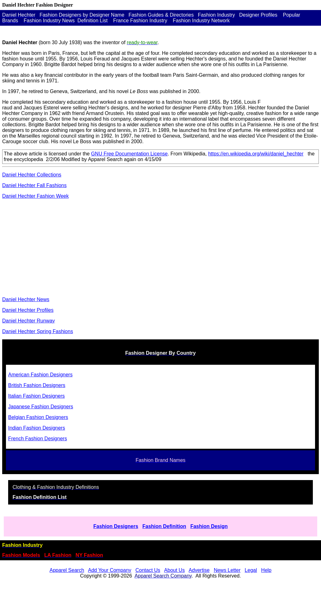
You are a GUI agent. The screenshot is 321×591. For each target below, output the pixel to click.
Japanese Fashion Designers (40, 406)
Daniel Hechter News (25, 299)
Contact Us (147, 570)
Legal (251, 570)
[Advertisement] (160, 248)
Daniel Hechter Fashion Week (35, 196)
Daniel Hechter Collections (31, 174)
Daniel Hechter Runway (28, 320)
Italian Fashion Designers (36, 396)
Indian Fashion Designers (36, 428)
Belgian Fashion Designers (38, 417)
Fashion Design (209, 526)
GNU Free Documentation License (129, 153)
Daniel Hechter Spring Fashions (37, 331)
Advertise (199, 570)
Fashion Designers (115, 526)
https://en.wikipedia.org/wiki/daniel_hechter (255, 153)
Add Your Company (109, 570)
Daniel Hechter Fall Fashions (34, 185)
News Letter (227, 570)
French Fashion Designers (37, 438)
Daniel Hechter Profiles (28, 310)
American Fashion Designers (40, 374)
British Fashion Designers (36, 385)
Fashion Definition (164, 526)
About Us (174, 570)
